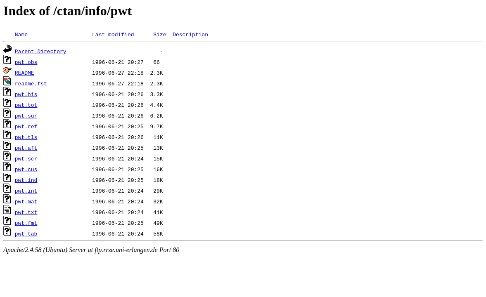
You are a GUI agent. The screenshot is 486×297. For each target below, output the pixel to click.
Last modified (113, 34)
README (24, 72)
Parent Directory (40, 51)
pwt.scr (26, 158)
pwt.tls (26, 137)
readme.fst (31, 83)
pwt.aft (26, 147)
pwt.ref (26, 126)
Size (159, 34)
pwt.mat (26, 201)
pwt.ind (26, 180)
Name (21, 34)
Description (190, 34)
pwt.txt (26, 212)
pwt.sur (26, 115)
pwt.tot (26, 104)
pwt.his (26, 94)
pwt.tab (26, 233)
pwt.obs (26, 62)
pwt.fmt (26, 222)
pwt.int (26, 190)
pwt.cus (26, 169)
